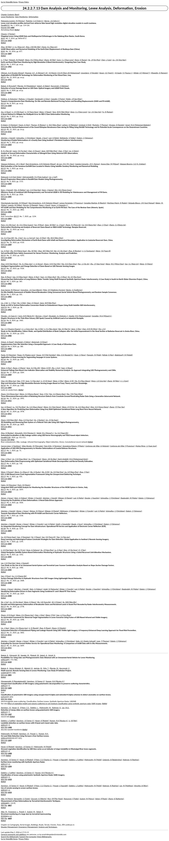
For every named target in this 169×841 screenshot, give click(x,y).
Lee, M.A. (65, 708)
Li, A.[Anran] (38, 264)
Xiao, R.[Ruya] (6, 277)
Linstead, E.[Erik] (85, 125)
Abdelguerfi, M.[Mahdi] (124, 355)
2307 (10, 231)
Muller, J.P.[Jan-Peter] (74, 99)
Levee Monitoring (7, 17)
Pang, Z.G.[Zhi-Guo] (8, 225)
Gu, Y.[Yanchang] (34, 459)
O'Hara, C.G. (24, 708)
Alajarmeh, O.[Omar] (39, 342)
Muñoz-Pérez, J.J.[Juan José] (146, 446)
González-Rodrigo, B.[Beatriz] (95, 203)
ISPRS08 (4, 803)
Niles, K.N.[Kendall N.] (65, 355)
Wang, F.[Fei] (50, 615)
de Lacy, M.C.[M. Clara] (65, 164)
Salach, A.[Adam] (43, 86)
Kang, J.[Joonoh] (7, 190)
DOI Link (4, 40)
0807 (10, 805)
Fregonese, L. (13, 812)
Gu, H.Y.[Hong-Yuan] (8, 537)
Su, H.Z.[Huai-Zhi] (61, 433)
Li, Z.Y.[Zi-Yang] (46, 381)
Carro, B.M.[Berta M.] (26, 316)
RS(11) (3, 64)
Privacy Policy (24, 2)
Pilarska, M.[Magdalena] (26, 86)
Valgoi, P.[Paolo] (101, 799)
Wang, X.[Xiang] (30, 602)
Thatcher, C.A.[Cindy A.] (35, 21)
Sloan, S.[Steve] (80, 355)
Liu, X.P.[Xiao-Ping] (71, 472)
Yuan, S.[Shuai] (66, 368)
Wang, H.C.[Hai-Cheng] (52, 407)
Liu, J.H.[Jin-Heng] (16, 602)
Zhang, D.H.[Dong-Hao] (10, 394)
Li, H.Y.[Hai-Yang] (7, 550)
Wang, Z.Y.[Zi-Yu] (68, 407)
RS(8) (3, 51)
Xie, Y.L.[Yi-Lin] (20, 550)
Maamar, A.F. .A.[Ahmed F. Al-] (36, 73)
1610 (10, 662)
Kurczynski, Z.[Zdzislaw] (60, 86)
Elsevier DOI (5, 27)
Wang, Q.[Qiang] (146, 264)
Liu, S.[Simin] (74, 151)
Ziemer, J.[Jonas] (7, 498)
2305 (10, 197)
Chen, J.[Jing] (40, 615)
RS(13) (3, 103)
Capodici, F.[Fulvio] (58, 99)
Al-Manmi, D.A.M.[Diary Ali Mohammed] (64, 73)
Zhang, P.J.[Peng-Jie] (73, 225)
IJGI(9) (3, 90)
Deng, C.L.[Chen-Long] (78, 112)
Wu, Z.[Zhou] (62, 277)
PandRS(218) (6, 437)
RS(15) (3, 168)
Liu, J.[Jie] (4, 303)
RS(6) (3, 38)
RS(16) (3, 281)
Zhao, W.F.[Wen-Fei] (45, 251)
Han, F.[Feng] (6, 576)
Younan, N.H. (43, 734)
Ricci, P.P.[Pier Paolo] (55, 799)
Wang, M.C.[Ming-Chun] (115, 264)
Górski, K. (51, 655)
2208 (10, 158)
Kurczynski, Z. (65, 668)
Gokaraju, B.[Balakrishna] (112, 760)
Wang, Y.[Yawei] (45, 112)
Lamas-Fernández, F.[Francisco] (71, 203)
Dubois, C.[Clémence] (85, 138)
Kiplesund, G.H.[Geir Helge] (11, 177)
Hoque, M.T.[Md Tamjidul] (46, 355)
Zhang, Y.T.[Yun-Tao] (117, 407)
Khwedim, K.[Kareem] (159, 73)
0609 (10, 818)
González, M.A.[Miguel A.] (102, 316)
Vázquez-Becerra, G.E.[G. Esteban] (133, 164)
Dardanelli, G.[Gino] (42, 99)
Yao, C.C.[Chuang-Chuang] (11, 329)
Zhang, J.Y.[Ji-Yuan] (8, 615)
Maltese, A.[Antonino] (9, 99)
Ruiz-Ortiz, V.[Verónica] (53, 446)
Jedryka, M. (38, 668)
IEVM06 (4, 816)
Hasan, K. (15, 708)
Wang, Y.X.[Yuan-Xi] (103, 251)
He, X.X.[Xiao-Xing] (82, 407)
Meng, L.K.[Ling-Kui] (98, 381)
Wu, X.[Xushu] (35, 472)
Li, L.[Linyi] (124, 381)
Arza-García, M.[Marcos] (10, 290)
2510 (10, 622)
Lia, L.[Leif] (53, 177)
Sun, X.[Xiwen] (6, 407)
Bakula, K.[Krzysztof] (8, 86)
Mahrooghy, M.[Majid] (9, 734)
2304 (10, 184)
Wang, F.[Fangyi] (7, 472)
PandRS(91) (5, 25)
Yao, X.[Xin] (39, 329)
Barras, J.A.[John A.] (52, 21)
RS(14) (3, 142)
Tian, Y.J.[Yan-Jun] (63, 537)
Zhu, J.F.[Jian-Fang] (97, 264)
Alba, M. (4, 812)
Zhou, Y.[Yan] (84, 472)
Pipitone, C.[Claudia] (26, 99)
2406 (10, 336)
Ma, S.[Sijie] (21, 303)
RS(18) (3, 528)
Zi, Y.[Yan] (82, 550)
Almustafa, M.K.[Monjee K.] (25, 433)
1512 (10, 699)
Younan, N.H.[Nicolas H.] (55, 681)
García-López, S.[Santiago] (11, 446)
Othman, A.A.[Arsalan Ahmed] (12, 73)
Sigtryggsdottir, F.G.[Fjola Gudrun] (35, 177)
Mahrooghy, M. (45, 708)
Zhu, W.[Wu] (32, 251)
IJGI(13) (4, 307)
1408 (10, 727)
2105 (10, 119)
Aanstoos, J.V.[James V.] (36, 681)
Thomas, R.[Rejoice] (38, 125)
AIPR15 (3, 686)
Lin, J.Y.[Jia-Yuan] (52, 420)
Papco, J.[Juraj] (44, 205)
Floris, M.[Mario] (23, 485)
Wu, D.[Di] (45, 472)
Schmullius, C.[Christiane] (25, 138)
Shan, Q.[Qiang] (33, 303)
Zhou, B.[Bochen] (74, 251)
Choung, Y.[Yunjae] (8, 34)
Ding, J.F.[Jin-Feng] (71, 550)
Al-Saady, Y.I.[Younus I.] (124, 73)
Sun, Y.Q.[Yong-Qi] (49, 537)
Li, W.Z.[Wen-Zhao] (54, 125)
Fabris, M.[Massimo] (9, 485)
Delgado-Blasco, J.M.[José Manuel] (141, 203)
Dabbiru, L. (34, 708)
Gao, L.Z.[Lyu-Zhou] (63, 615)
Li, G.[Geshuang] (88, 251)
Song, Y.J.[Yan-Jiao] (33, 381)
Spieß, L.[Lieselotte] (63, 524)
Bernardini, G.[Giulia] (22, 799)
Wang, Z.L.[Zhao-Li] (22, 472)
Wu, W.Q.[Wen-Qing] (55, 238)
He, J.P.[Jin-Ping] (94, 60)
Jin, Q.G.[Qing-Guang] (25, 225)
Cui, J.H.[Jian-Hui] (94, 112)
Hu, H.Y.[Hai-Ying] (56, 472)
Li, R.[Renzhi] (34, 628)
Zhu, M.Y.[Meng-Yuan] (18, 251)
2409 (10, 375)
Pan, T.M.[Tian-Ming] (75, 394)
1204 (10, 766)
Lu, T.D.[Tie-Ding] (19, 407)
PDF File (4, 805)
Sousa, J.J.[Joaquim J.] (59, 205)
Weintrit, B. (28, 668)
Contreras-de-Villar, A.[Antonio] (97, 446)
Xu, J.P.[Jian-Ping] (47, 550)
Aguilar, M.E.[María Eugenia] (80, 316)
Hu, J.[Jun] (19, 238)
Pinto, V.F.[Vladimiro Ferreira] (54, 290)
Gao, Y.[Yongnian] (23, 537)
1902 (10, 67)
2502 (10, 466)
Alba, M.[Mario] (7, 799)
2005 (10, 93)
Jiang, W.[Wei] (50, 225)
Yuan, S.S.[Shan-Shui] (48, 277)
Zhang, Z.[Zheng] (19, 368)
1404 (12, 27)
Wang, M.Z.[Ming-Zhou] (34, 60)
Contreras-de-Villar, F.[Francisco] (122, 446)
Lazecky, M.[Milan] (15, 205)
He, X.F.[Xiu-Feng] (74, 277)
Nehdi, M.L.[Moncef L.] (45, 433)
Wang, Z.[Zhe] (58, 381)
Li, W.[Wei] (73, 721)
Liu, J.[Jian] (5, 628)
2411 (10, 401)
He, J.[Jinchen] (39, 420)
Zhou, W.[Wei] (6, 47)
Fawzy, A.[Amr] (24, 125)
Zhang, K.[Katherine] (116, 799)
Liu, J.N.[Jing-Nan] (119, 60)
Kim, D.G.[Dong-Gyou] (63, 190)
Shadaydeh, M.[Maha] (129, 498)
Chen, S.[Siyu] (6, 459)
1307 (10, 714)
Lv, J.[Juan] (61, 225)
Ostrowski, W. (14, 655)
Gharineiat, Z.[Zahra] (23, 342)
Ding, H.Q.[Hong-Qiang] (99, 407)
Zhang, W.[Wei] (50, 60)
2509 (10, 609)
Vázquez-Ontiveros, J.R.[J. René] (13, 164)
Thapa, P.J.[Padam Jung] (26, 355)
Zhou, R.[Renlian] (7, 433)
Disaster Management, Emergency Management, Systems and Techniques (29, 827)
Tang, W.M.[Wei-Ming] (61, 112)
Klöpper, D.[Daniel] (65, 498)
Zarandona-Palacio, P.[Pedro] (73, 446)
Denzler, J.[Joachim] (92, 498)
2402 (10, 284)
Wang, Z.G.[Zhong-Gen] (25, 615)
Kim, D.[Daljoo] (20, 190)
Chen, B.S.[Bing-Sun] (8, 381)
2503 (10, 479)
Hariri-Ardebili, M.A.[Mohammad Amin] (73, 459)
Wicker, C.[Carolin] (35, 498)
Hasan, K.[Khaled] (42, 721)
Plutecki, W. (34, 655)
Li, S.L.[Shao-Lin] (19, 47)
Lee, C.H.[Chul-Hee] (34, 190)
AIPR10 (3, 777)
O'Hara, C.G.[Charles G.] (43, 760)
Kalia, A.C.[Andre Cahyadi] (86, 641)
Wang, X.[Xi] (69, 381)
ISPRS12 (4, 738)
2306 (10, 212)
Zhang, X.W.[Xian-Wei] (9, 420)
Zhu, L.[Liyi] (56, 368)
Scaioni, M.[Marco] (87, 799)
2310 (10, 258)
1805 (10, 675)
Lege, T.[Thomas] (103, 641)
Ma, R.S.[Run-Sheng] (82, 381)
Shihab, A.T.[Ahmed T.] (141, 73)
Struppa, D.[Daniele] (116, 125)
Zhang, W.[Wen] (113, 381)
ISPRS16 (4, 660)
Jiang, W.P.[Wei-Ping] (49, 151)
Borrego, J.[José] (42, 316)
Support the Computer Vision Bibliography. (35, 837)
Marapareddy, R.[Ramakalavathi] (13, 681)
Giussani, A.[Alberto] (39, 799)
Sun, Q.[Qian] (41, 238)
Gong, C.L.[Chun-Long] (65, 60)
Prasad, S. (34, 734)
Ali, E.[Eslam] (57, 602)
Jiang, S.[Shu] (76, 329)
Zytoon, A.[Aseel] (7, 342)
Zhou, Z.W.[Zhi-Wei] (33, 47)
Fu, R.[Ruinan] (107, 112)
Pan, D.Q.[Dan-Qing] (69, 264)
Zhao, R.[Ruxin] (45, 628)
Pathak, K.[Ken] (108, 355)
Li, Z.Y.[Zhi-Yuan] (18, 112)
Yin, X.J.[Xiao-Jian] (26, 264)
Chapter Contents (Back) (10, 14)
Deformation (33, 17)
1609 (10, 53)
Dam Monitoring (21, 17)
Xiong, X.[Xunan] (81, 60)
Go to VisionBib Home (9, 2)
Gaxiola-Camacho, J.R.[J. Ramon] (87, 164)
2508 (10, 583)
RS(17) (16, 216)
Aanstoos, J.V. (6, 708)
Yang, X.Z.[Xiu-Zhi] (33, 368)
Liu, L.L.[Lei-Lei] (29, 238)
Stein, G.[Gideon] (20, 498)
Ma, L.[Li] (102, 329)
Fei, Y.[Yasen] (36, 537)
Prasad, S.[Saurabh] (60, 760)
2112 (10, 132)
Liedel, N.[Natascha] (51, 589)
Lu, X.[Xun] (59, 550)
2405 (10, 323)
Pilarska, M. (54, 668)
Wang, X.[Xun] (34, 277)
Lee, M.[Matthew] (126, 786)
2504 (10, 518)
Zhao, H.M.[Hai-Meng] (9, 264)
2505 (10, 557)
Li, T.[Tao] (4, 60)
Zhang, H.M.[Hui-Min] (52, 264)
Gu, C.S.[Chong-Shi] (19, 576)
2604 (10, 531)
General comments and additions (13, 834)
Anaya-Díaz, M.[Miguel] (110, 164)
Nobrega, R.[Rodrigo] (131, 760)
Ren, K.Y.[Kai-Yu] (64, 329)
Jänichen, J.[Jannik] (8, 138)
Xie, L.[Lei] (5, 602)
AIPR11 (3, 764)
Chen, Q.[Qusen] (34, 151)
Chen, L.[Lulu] (106, 60)
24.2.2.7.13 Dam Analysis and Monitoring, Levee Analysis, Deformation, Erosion (84, 8)
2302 (10, 171)
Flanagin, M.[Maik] (94, 355)
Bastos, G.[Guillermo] (74, 290)
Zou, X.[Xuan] (6, 112)
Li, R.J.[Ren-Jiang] (50, 329)
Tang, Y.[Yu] (44, 394)
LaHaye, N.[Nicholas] (70, 125)
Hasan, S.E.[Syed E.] (106, 73)
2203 (10, 145)
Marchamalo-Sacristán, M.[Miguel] (14, 203)
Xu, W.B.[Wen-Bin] (69, 602)
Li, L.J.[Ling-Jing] (28, 329)
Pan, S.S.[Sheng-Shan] (57, 394)
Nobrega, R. (56, 708)
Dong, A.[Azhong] (33, 550)
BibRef (17, 30)
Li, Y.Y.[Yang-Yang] (31, 112)
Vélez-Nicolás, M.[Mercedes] (32, 446)
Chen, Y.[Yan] (63, 151)
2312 (10, 271)
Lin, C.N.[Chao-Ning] (19, 459)
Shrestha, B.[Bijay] (141, 786)
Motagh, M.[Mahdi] (16, 60)
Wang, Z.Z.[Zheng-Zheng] (29, 394)
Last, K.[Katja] (54, 138)
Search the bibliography (10, 837)
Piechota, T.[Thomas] (100, 125)
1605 (10, 688)
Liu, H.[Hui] (5, 251)
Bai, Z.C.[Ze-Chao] (61, 251)
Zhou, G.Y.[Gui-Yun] (26, 420)
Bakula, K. (4, 655)
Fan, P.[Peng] (39, 225)
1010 (10, 779)
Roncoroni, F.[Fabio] (71, 799)
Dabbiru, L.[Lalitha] (8, 721)
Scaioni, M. (31, 812)
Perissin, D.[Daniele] (30, 205)
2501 (10, 453)
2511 (10, 635)
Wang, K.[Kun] (6, 368)
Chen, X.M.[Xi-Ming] (90, 329)
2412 (12, 440)
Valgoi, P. (39, 812)
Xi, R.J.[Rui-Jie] (6, 151)
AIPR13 (3, 725)
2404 (10, 218)
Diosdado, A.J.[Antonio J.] (58, 316)
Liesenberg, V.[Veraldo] (89, 73)
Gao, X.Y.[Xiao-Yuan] (20, 277)
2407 (10, 362)
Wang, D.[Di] (46, 368)
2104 (10, 106)
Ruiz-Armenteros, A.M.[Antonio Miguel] (41, 164)
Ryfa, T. (46, 668)
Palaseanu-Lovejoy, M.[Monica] (13, 21)
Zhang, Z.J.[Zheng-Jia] (117, 225)
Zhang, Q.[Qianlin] (59, 628)
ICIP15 (3, 697)
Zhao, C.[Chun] (102, 225)
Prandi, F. (22, 812)
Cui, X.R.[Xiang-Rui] (89, 225)
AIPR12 (3, 712)
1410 (10, 40)
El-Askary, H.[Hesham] (9, 125)
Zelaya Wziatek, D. (16, 668)
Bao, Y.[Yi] (21, 381)
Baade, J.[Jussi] (42, 138)
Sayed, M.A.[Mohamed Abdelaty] (138, 125)
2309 (10, 244)
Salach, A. (43, 655)
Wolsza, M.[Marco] (37, 511)
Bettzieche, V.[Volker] (68, 138)
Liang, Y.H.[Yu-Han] (20, 151)
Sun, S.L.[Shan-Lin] (132, 264)
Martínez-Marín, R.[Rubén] (117, 203)
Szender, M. (25, 655)
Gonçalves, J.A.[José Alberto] (31, 290)
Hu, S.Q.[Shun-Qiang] (35, 407)
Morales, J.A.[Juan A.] (9, 316)
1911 (10, 80)
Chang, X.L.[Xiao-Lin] (49, 47)
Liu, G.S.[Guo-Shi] (7, 238)
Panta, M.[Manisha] (8, 355)
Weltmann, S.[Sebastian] (69, 511)
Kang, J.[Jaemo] (48, 190)
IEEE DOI (4, 688)
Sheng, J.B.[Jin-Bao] (49, 459)
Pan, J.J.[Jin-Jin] (83, 264)
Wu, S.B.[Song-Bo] (44, 602)
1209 (10, 740)
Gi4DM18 (4, 673)
